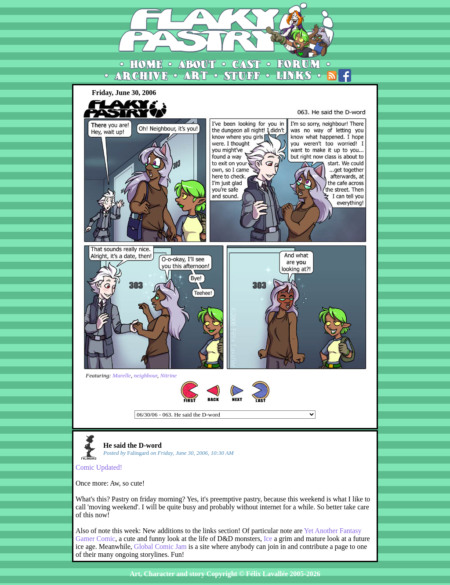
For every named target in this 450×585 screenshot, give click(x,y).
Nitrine (168, 375)
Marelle (121, 375)
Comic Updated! (99, 467)
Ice (268, 538)
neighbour (145, 375)
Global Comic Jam (160, 546)
